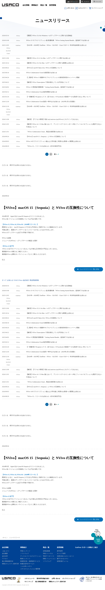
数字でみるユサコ (62, 558)
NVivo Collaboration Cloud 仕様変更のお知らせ (41, 72)
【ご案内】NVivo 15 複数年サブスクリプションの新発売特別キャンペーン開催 (52, 77)
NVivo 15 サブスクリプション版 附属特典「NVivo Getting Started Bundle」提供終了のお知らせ (57, 40)
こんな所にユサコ (26, 566)
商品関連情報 (34, 280)
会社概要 (5, 553)
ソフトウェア (24, 553)
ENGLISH (97, 1)
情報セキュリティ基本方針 (10, 563)
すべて (4, 280)
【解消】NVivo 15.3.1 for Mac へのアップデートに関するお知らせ (48, 58)
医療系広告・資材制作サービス (30, 561)
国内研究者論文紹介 (43, 578)
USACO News (18, 280)
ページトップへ (97, 536)
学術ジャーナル (48, 553)
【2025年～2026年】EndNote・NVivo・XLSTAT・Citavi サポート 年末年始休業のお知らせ (56, 45)
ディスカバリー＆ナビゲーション (30, 556)
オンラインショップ (96, 8)
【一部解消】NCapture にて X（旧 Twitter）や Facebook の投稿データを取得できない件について (58, 97)
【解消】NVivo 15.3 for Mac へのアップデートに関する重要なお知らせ (50, 63)
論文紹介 (26, 280)
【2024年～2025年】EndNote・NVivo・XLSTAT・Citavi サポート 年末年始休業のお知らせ (56, 106)
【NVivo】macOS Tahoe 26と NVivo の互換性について (44, 68)
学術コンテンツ (25, 551)
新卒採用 (60, 551)
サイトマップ (29, 581)
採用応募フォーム (62, 561)
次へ (55, 154)
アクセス (5, 558)
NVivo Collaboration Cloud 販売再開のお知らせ (41, 92)
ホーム (5, 537)
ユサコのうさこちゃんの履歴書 (30, 569)
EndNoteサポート (81, 8)
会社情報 (26, 5)
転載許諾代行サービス (27, 563)
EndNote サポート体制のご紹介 (86, 547)
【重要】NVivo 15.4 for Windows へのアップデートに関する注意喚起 (49, 35)
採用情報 (52, 5)
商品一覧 (43, 5)
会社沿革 (5, 556)
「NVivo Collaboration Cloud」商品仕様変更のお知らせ (44, 131)
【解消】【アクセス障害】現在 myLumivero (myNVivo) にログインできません (52, 119)
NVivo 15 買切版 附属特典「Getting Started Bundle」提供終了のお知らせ (50, 87)
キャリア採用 (61, 553)
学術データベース (48, 556)
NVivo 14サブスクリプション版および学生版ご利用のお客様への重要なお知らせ (53, 141)
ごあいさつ (5, 551)
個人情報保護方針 (7, 561)
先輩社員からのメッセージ (65, 556)
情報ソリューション (49, 558)
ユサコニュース (29, 578)
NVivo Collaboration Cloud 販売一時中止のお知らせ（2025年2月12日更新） (51, 101)
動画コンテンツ (25, 558)
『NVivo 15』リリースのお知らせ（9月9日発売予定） (44, 146)
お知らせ (10, 280)
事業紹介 (34, 5)
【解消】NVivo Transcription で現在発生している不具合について (47, 82)
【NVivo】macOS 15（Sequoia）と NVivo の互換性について (46, 136)
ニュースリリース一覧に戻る (89, 269)
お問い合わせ (69, 8)
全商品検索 (46, 551)
